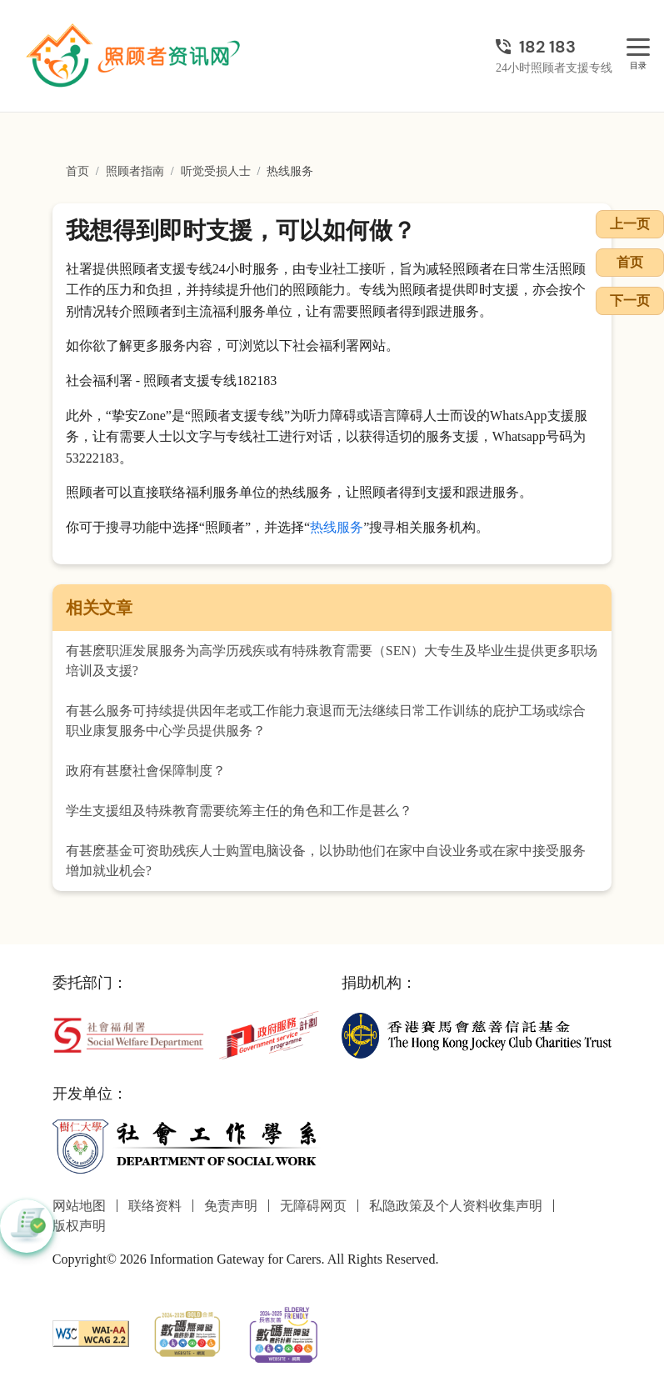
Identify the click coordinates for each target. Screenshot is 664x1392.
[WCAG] (90, 1332)
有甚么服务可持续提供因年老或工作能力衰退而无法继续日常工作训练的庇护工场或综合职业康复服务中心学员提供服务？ (326, 721)
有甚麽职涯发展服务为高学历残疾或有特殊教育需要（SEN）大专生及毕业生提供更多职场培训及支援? (331, 660)
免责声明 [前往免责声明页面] (230, 1206)
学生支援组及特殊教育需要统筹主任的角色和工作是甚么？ (239, 811)
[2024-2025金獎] (187, 1332)
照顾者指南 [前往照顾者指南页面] (135, 171)
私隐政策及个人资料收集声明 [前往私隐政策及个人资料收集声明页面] (455, 1206)
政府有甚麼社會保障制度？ (146, 771)
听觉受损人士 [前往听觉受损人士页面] (216, 171)
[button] (26, 1226)
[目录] (638, 48)
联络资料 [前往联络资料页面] (155, 1206)
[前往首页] (135, 55)
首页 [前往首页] (77, 171)
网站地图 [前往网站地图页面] (79, 1206)
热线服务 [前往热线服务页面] (290, 171)
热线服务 (336, 527)
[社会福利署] (128, 1034)
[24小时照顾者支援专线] (554, 46)
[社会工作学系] (187, 1146)
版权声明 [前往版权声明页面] (79, 1226)
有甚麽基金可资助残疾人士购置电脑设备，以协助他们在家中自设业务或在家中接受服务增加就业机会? (326, 861)
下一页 (630, 300)
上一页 (630, 224)
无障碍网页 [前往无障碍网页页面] (313, 1206)
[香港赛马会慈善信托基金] (477, 1034)
